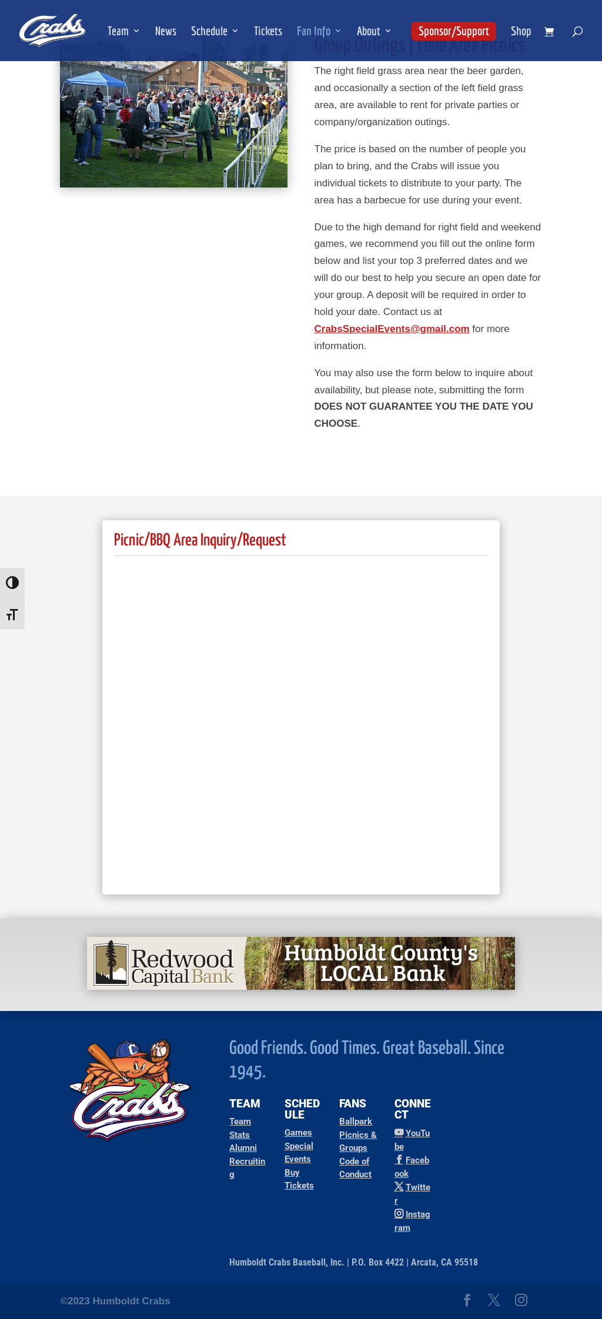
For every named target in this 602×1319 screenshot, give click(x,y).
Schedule (209, 32)
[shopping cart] (552, 32)
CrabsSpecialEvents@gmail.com (392, 328)
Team (118, 32)
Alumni (243, 1148)
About (368, 32)
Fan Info (313, 32)
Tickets (268, 32)
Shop (521, 32)
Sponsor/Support (454, 31)
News (165, 32)
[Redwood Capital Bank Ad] (301, 986)
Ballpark (355, 1121)
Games (298, 1132)
